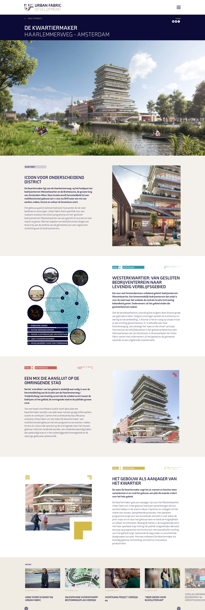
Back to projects (35, 18)
